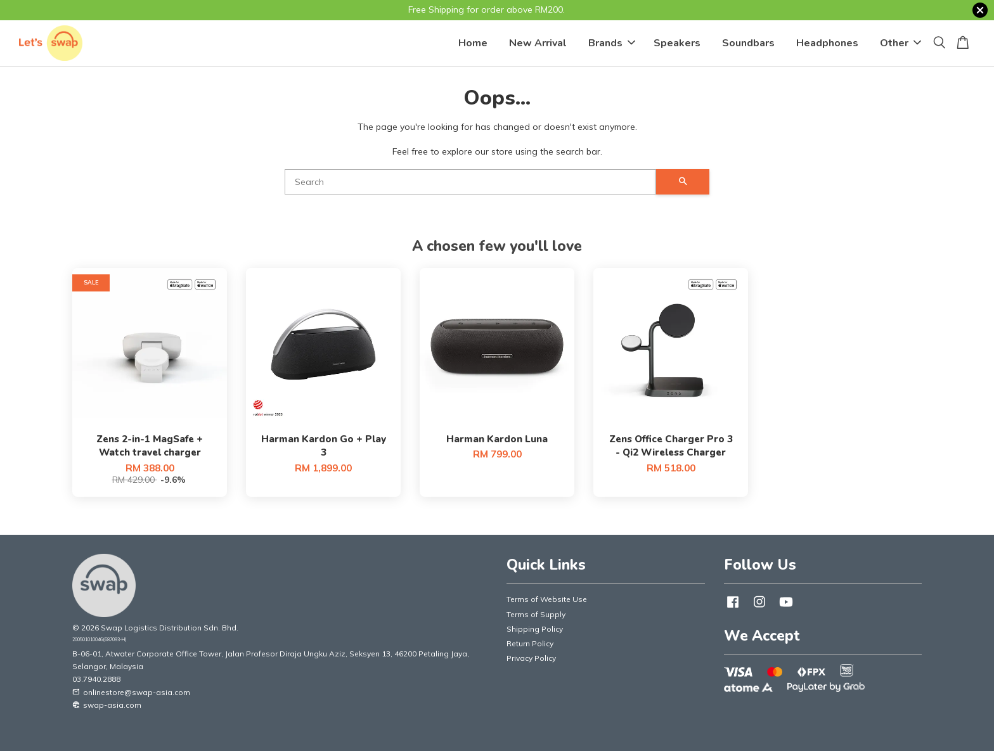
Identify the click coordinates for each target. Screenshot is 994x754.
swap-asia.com (106, 707)
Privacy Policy (531, 661)
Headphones (827, 44)
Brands (611, 44)
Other (900, 44)
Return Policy (530, 646)
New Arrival (538, 44)
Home (472, 44)
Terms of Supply (536, 617)
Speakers (677, 44)
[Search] (470, 184)
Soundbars (748, 44)
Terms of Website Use (547, 602)
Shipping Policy (535, 631)
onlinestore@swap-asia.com (131, 695)
